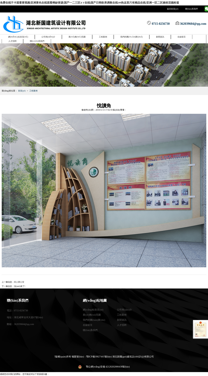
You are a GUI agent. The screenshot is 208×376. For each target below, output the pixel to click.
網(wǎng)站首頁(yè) (18, 35)
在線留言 (181, 35)
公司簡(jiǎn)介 (48, 35)
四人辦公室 (19, 280)
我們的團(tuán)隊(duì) (131, 35)
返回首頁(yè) (172, 7)
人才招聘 (12, 40)
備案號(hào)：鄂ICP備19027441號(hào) (92, 355)
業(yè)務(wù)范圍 (77, 35)
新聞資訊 (160, 35)
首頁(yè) (21, 89)
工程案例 (103, 35)
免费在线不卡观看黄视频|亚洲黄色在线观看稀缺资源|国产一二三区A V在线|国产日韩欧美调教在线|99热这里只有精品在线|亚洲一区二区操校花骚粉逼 (67, 2)
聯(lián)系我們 (191, 7)
